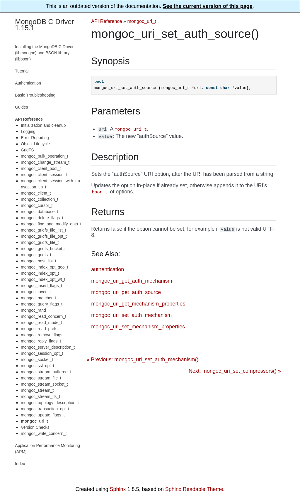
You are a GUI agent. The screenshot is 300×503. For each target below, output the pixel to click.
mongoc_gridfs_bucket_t (43, 248)
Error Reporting (35, 137)
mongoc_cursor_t (36, 205)
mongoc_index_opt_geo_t (44, 267)
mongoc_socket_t (37, 359)
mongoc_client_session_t (44, 174)
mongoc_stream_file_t (41, 378)
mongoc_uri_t (141, 21)
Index (20, 463)
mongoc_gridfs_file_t (40, 242)
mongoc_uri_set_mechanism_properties (138, 327)
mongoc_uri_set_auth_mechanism (131, 315)
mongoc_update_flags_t (42, 415)
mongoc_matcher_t (38, 298)
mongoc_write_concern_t (44, 433)
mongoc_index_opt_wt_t (43, 279)
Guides (21, 107)
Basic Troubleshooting (35, 95)
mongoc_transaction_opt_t (45, 408)
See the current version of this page (208, 6)
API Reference (106, 21)
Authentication (28, 83)
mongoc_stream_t (37, 390)
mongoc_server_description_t (48, 347)
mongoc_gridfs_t (36, 254)
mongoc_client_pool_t (41, 168)
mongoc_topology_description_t (50, 402)
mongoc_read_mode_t (41, 322)
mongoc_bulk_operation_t (44, 156)
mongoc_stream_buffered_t (46, 371)
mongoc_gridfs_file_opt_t (44, 236)
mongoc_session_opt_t (42, 353)
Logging (28, 131)
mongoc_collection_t (39, 199)
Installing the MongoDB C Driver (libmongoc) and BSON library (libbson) (44, 52)
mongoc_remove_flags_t (43, 334)
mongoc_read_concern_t (43, 316)
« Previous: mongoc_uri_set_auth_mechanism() (142, 359)
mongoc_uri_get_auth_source (126, 292)
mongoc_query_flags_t (41, 304)
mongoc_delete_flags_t (42, 217)
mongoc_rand (33, 310)
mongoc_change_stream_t (45, 162)
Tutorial (21, 71)
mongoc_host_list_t (38, 261)
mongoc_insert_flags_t (41, 285)
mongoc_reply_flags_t (41, 341)
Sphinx (118, 489)
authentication (107, 269)
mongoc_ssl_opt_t (37, 365)
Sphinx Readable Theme (194, 489)
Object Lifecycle (35, 143)
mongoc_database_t (39, 211)
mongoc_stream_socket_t (44, 384)
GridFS (27, 150)
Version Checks (35, 427)
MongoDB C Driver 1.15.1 (44, 25)
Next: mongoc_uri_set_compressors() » (235, 371)
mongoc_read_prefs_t (41, 328)
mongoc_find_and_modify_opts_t (51, 224)
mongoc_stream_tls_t (40, 396)
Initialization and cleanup (43, 125)
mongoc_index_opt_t (40, 273)
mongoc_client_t (36, 193)
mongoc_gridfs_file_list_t (43, 230)
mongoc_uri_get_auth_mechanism (131, 281)
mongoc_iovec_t (36, 291)
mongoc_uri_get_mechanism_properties (138, 304)
